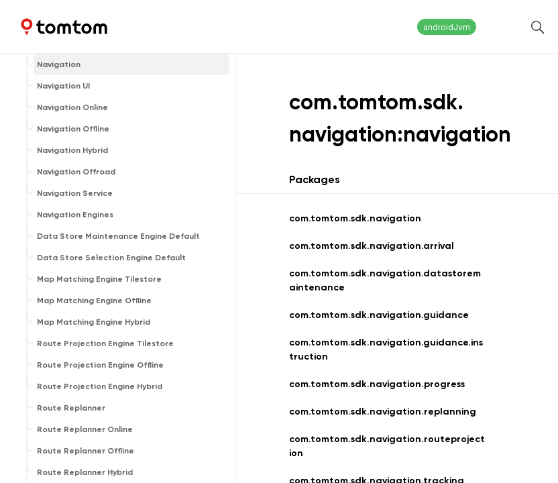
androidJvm (446, 27)
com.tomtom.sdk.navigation (355, 218)
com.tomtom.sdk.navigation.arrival (371, 246)
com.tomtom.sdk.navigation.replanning (382, 411)
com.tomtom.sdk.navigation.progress (377, 384)
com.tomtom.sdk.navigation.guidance (379, 315)
